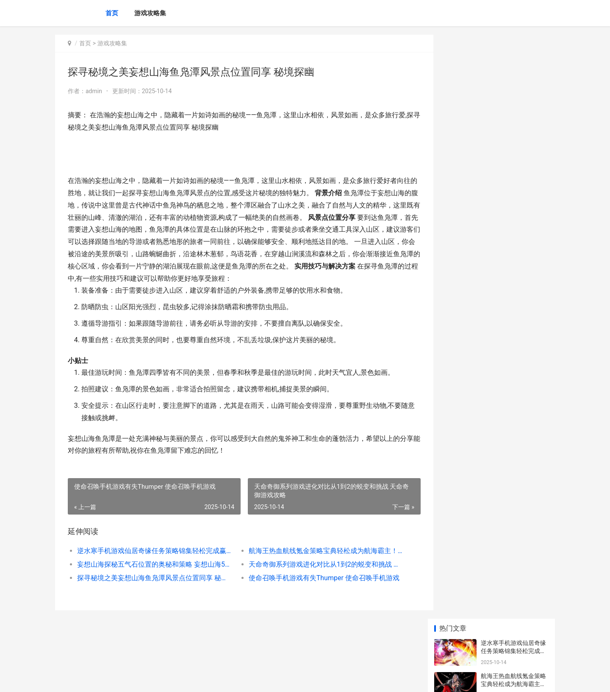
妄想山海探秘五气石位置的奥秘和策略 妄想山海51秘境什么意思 (151, 564)
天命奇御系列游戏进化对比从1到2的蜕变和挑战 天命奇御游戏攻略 (315, 564)
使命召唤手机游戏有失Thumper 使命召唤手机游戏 (315, 578)
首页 (111, 13)
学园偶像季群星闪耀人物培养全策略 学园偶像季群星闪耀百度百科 (514, 294)
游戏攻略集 (150, 13)
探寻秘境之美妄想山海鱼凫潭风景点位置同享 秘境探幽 (151, 578)
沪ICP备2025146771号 (170, 678)
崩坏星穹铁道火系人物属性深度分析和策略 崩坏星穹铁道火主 (514, 554)
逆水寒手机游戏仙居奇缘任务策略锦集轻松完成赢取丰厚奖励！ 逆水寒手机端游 (151, 551)
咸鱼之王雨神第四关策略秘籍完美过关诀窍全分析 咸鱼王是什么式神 (513, 620)
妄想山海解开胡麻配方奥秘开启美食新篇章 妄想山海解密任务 (514, 360)
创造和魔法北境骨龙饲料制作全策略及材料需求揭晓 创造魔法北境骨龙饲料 (514, 327)
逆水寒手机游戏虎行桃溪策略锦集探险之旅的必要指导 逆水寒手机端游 (513, 393)
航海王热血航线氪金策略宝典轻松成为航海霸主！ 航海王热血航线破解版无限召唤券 (315, 551)
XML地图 (208, 678)
